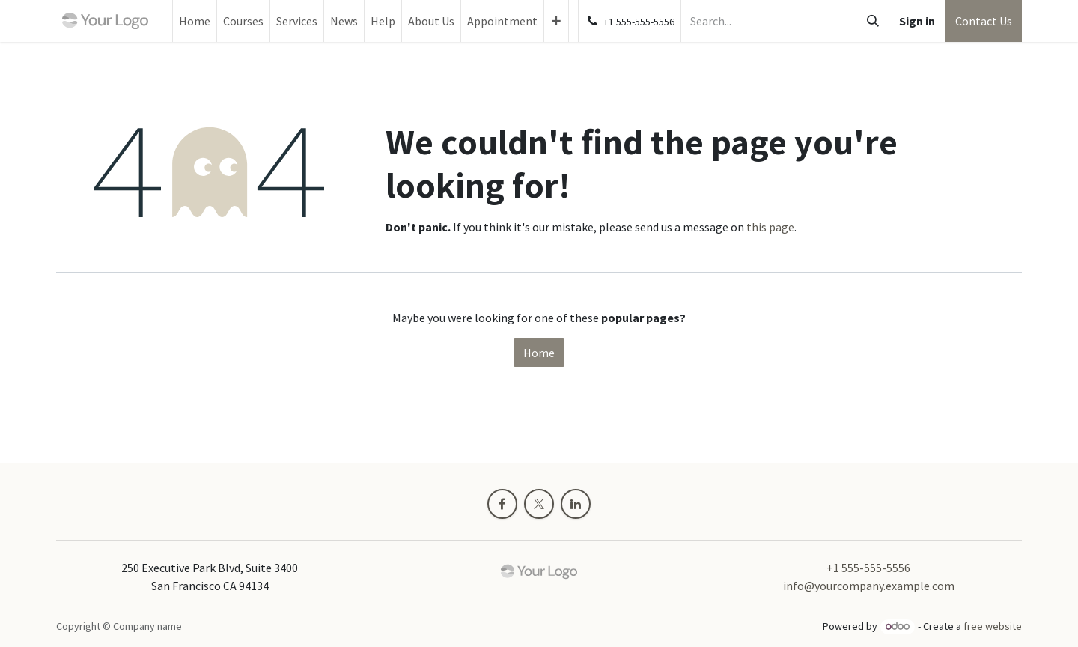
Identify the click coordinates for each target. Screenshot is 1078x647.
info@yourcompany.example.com (868, 585)
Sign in (917, 20)
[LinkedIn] (576, 504)
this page (770, 226)
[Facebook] (502, 504)
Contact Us (983, 20)
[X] (539, 504)
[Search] (873, 21)
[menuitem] (194, 21)
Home (539, 352)
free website (992, 626)
